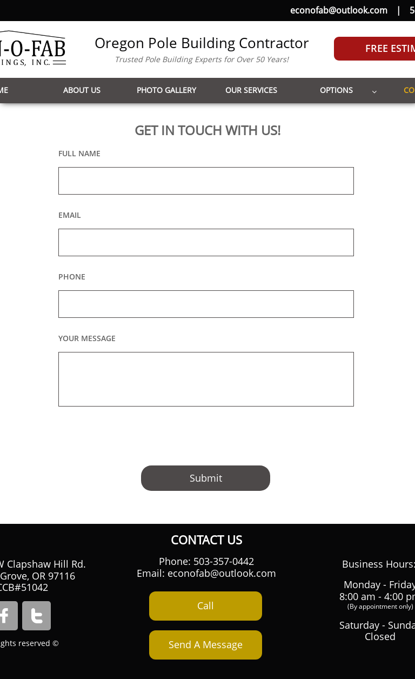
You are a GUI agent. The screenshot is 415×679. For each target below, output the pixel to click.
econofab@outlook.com (338, 10)
